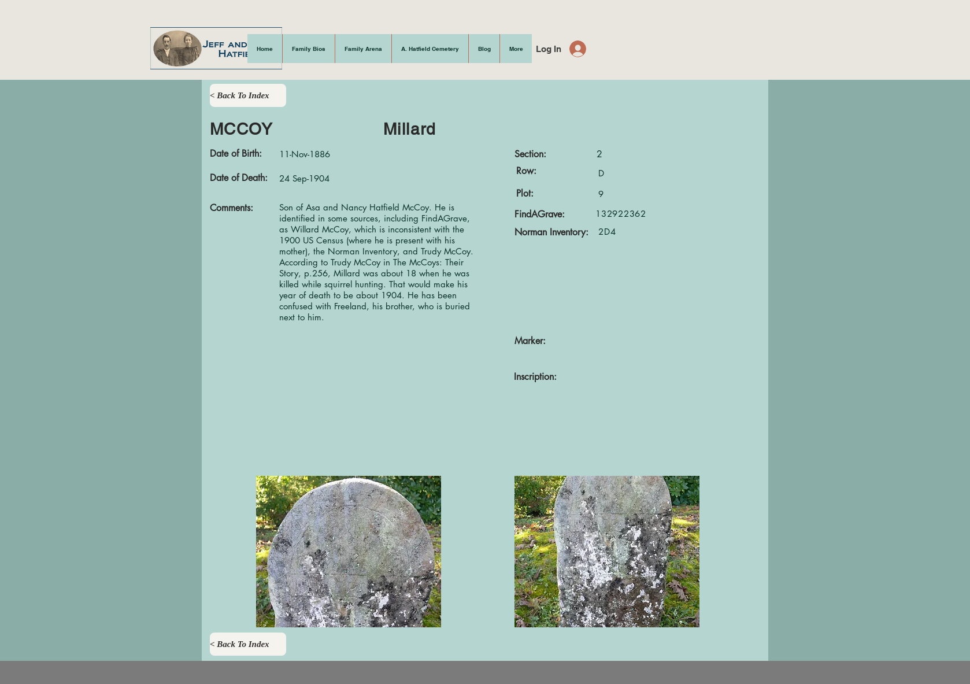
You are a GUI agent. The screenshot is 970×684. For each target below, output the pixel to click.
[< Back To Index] (248, 95)
